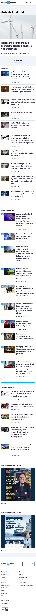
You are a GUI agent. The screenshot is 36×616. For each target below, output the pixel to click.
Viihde (3, 596)
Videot (3, 590)
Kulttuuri (4, 588)
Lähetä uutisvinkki (24, 582)
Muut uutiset (5, 585)
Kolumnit (4, 593)
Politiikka (4, 53)
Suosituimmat (23, 577)
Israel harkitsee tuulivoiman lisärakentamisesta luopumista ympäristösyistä (16, 45)
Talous (9, 53)
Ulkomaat (14, 53)
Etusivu (21, 574)
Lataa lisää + (18, 61)
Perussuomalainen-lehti (26, 585)
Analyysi (3, 580)
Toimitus (21, 580)
